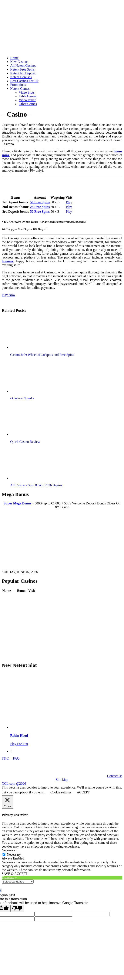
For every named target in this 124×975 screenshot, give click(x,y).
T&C (6, 758)
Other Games (28, 104)
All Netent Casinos (23, 65)
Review (22, 597)
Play (69, 202)
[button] (35, 333)
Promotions (18, 85)
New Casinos (19, 62)
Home (14, 58)
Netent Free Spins (22, 69)
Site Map (62, 779)
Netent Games (20, 88)
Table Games (28, 96)
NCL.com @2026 (14, 783)
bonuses (7, 261)
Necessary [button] (9, 850)
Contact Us (114, 776)
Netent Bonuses (21, 77)
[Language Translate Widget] (18, 882)
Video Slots (26, 92)
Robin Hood (19, 735)
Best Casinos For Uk (24, 81)
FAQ (16, 758)
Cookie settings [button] (60, 792)
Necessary (14, 854)
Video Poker (27, 100)
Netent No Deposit (23, 73)
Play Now (8, 295)
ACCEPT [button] (83, 792)
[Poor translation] (17, 908)
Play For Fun (19, 744)
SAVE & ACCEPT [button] (14, 873)
